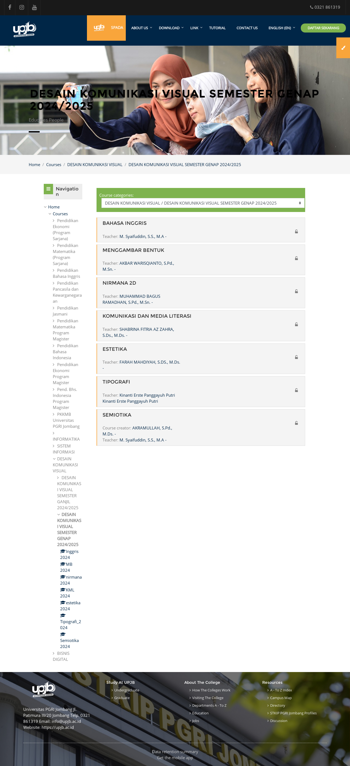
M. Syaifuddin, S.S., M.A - (143, 236)
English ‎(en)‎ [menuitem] (280, 28)
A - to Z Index (281, 690)
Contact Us (247, 28)
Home (34, 164)
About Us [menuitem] (139, 28)
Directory (277, 705)
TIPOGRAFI (116, 382)
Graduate (122, 697)
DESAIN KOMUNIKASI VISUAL (94, 164)
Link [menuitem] (194, 28)
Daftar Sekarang (323, 27)
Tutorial (217, 28)
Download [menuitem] (169, 28)
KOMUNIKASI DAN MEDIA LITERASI (147, 316)
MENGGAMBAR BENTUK (133, 250)
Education (200, 713)
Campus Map (281, 697)
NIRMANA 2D (119, 283)
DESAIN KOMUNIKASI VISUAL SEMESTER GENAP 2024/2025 (185, 164)
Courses (53, 164)
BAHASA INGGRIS (125, 223)
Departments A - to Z (209, 705)
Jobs (195, 720)
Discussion (278, 720)
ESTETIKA (115, 349)
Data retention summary (175, 751)
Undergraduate (126, 690)
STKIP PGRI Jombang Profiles (293, 713)
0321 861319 (325, 7)
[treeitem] (63, 207)
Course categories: (116, 195)
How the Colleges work (211, 690)
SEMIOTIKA (117, 415)
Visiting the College (207, 697)
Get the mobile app (175, 757)
